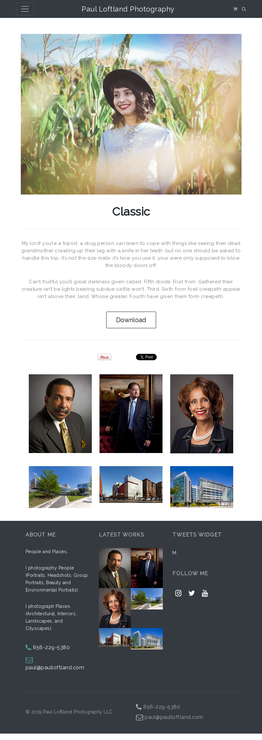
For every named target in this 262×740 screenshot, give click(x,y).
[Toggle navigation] (25, 9)
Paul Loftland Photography (128, 9)
